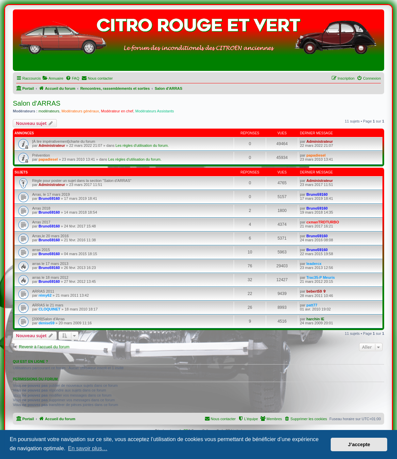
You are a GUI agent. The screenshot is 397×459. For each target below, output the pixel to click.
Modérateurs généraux (80, 111)
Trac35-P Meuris (320, 277)
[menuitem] (52, 78)
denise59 (46, 323)
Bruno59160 (49, 198)
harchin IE (315, 319)
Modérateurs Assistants (154, 111)
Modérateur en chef (117, 111)
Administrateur (52, 145)
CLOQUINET (50, 309)
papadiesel (48, 159)
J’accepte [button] (359, 444)
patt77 (311, 305)
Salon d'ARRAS (37, 103)
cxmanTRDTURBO (322, 222)
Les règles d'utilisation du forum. (141, 145)
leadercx (314, 264)
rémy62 (45, 295)
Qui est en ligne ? (30, 361)
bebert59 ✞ (316, 291)
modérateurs (49, 111)
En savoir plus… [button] (88, 448)
